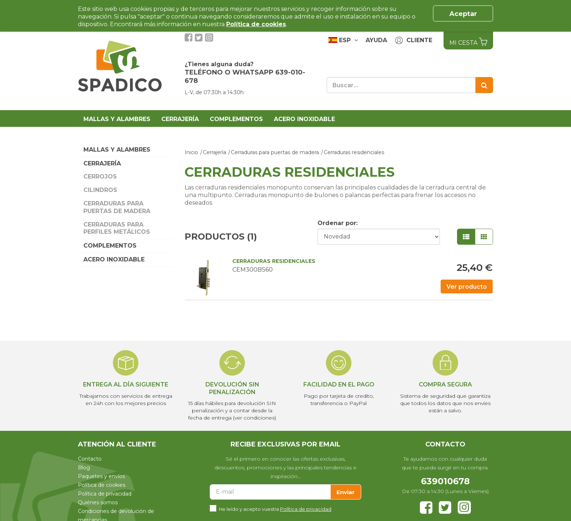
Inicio (191, 152)
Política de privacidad (104, 493)
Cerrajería (180, 119)
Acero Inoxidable (304, 119)
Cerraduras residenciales (354, 152)
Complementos (236, 119)
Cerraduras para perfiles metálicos (116, 228)
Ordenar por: (338, 223)
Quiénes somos (98, 502)
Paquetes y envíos (101, 476)
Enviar (345, 492)
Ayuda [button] (376, 40)
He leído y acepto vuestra (275, 508)
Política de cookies (101, 485)
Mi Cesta (468, 41)
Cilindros (100, 190)
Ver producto (466, 286)
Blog (84, 467)
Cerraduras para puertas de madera (116, 207)
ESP (343, 40)
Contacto (90, 459)
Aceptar (463, 14)
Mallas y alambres (116, 119)
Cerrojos (100, 176)
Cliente (413, 40)
